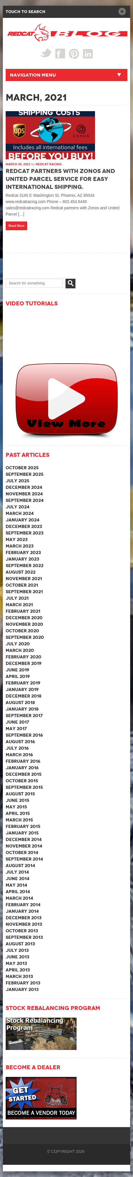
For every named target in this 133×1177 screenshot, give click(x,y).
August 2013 (20, 943)
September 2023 (24, 533)
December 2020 (24, 617)
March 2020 (20, 650)
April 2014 (18, 891)
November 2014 (24, 846)
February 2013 (23, 983)
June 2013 (17, 957)
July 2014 (17, 872)
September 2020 (25, 637)
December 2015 (23, 774)
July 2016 (17, 748)
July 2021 (17, 598)
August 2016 (20, 741)
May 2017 (16, 728)
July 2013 (17, 950)
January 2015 (22, 833)
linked (88, 53)
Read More (16, 225)
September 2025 (24, 474)
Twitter (46, 52)
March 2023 (19, 546)
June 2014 (17, 878)
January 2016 (22, 767)
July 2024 (17, 507)
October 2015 (22, 780)
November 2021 (24, 578)
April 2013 (18, 970)
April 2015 (18, 813)
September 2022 (24, 565)
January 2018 (22, 709)
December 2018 (23, 696)
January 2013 (22, 989)
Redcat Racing (49, 164)
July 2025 (17, 480)
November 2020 (24, 624)
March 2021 (19, 604)
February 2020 (23, 657)
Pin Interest (74, 53)
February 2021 (23, 611)
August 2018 (20, 702)
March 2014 (19, 898)
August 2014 (20, 865)
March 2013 (19, 976)
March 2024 (20, 513)
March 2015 (19, 820)
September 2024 (25, 500)
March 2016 (19, 754)
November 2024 (24, 493)
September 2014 (24, 859)
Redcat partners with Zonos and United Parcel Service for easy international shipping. (60, 179)
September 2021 (24, 591)
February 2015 (23, 826)
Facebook (60, 53)
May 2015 (16, 807)
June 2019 (17, 670)
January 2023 (22, 559)
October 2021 (22, 585)
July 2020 (18, 643)
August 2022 (20, 572)
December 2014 (24, 839)
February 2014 (23, 904)
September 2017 (24, 715)
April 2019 (18, 676)
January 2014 (22, 911)
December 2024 (24, 487)
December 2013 (23, 917)
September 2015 (24, 787)
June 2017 (17, 722)
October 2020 (22, 630)
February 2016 (23, 761)
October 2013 (22, 930)
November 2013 (24, 924)
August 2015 (20, 793)
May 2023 (17, 539)
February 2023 (23, 552)
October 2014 (22, 852)
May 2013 (16, 963)
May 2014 (16, 885)
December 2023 (24, 526)
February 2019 (23, 683)
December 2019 (23, 663)
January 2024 (22, 520)
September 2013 (24, 937)
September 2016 (24, 735)
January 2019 (22, 689)
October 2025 (22, 467)
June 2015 (17, 800)
